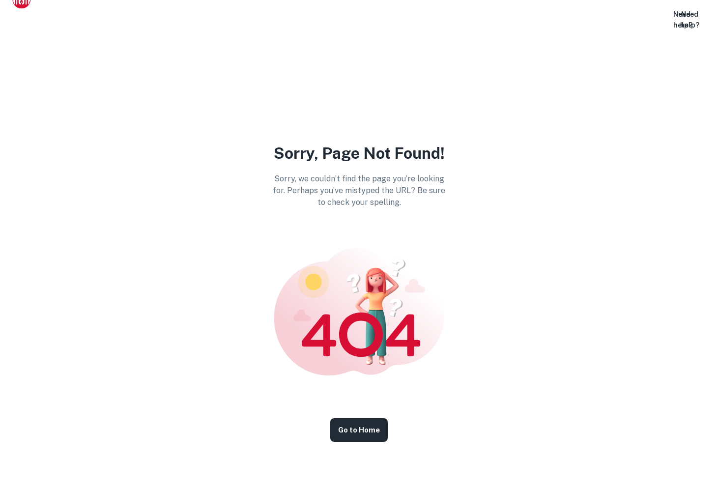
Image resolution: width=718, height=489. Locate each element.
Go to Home (359, 430)
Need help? (689, 19)
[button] (659, 19)
